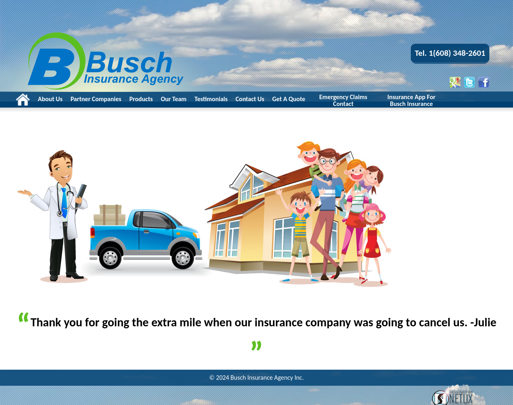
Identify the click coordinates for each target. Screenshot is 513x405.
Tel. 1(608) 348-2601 (450, 53)
